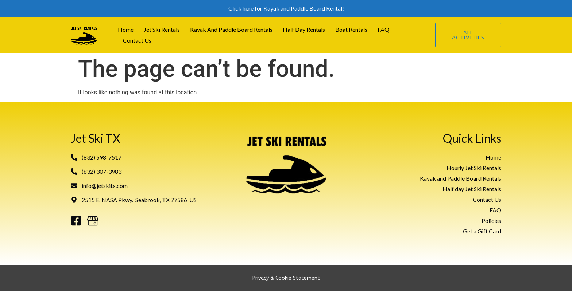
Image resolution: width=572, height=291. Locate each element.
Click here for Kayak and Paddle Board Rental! (286, 8)
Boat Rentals (351, 29)
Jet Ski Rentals (162, 29)
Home (126, 29)
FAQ (383, 29)
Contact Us (137, 40)
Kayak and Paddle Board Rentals (231, 29)
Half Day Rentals (304, 29)
